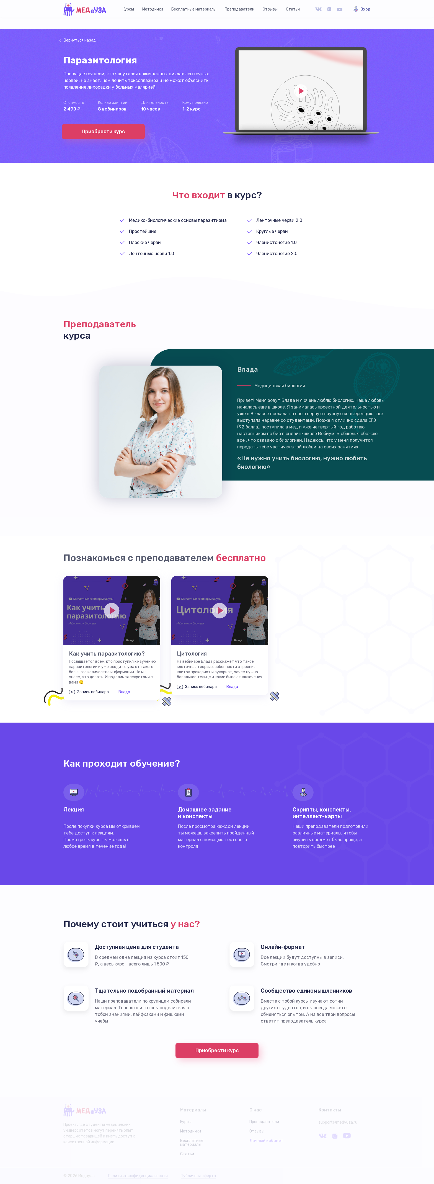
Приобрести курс (103, 132)
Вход (365, 9)
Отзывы (270, 9)
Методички (152, 9)
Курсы (128, 9)
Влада (124, 692)
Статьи (293, 9)
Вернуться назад (80, 40)
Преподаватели (239, 9)
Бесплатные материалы (193, 9)
